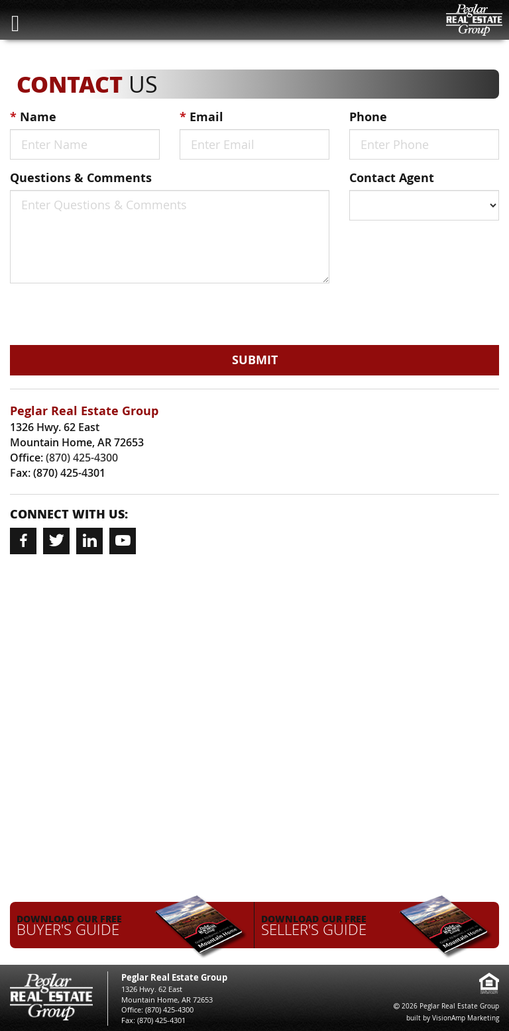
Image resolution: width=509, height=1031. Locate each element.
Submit (255, 360)
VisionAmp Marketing (465, 1018)
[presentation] (85, 312)
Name (33, 117)
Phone (368, 117)
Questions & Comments (81, 178)
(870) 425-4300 (82, 457)
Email (201, 117)
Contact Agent (391, 178)
